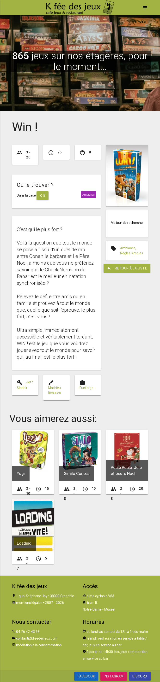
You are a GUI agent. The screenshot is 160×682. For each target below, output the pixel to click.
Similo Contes (76, 473)
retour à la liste (127, 268)
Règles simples (131, 253)
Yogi (21, 473)
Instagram (114, 676)
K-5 (42, 195)
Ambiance (127, 248)
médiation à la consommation (39, 645)
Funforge (86, 388)
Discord (139, 676)
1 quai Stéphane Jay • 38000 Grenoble (45, 596)
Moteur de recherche (127, 223)
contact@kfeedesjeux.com (36, 638)
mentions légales (29, 602)
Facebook (86, 676)
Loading (24, 543)
